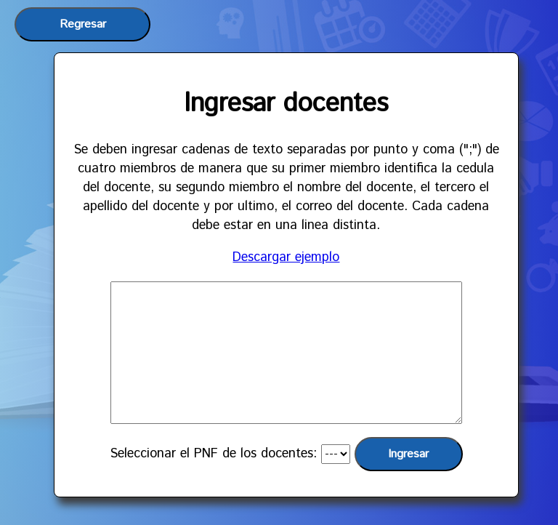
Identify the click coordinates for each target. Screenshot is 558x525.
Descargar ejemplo (285, 257)
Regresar (83, 24)
